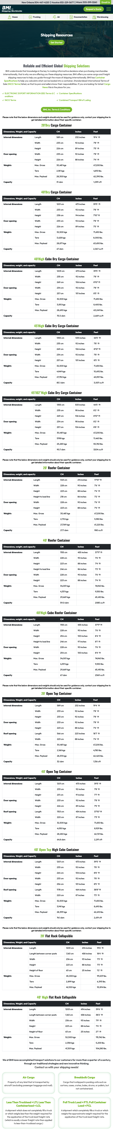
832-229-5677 (67, 2)
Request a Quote (93, 9)
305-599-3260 (90, 2)
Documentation (80, 17)
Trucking (36, 17)
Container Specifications (70, 93)
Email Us (106, 2)
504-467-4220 (42, 2)
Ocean (15, 17)
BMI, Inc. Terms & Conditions (56, 109)
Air (58, 17)
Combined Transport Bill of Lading (75, 100)
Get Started (57, 42)
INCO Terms (10, 100)
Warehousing (102, 17)
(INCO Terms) (14, 84)
